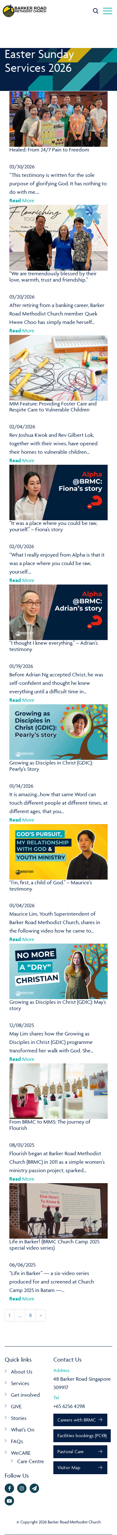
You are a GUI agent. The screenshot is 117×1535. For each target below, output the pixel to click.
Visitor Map (68, 1467)
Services (20, 1383)
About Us (21, 1371)
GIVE (16, 1406)
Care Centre (30, 1461)
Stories (19, 1418)
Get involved (25, 1395)
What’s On (22, 1429)
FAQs (17, 1441)
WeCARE (21, 1453)
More (21, 200)
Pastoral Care (70, 1451)
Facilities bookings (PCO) (82, 1435)
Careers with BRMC (76, 1420)
